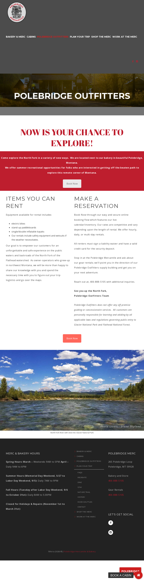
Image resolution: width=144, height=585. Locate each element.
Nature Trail (84, 492)
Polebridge (130, 571)
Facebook (110, 522)
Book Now (72, 183)
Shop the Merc (84, 512)
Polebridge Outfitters (89, 461)
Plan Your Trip (84, 466)
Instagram (111, 532)
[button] (139, 575)
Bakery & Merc (84, 451)
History (81, 497)
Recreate (82, 477)
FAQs (80, 473)
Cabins (80, 456)
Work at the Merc (86, 517)
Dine (80, 482)
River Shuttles (85, 502)
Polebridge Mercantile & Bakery (80, 551)
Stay (80, 487)
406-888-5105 (116, 480)
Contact (82, 507)
